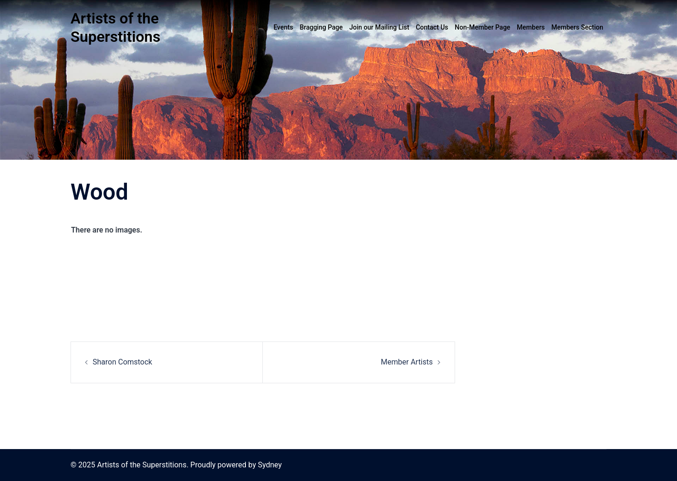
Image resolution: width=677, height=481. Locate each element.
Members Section (577, 27)
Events (283, 27)
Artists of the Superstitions (115, 27)
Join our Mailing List (379, 27)
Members (530, 27)
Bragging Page (321, 27)
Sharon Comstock (122, 361)
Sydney (270, 464)
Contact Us (432, 27)
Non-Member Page (482, 27)
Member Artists (407, 361)
